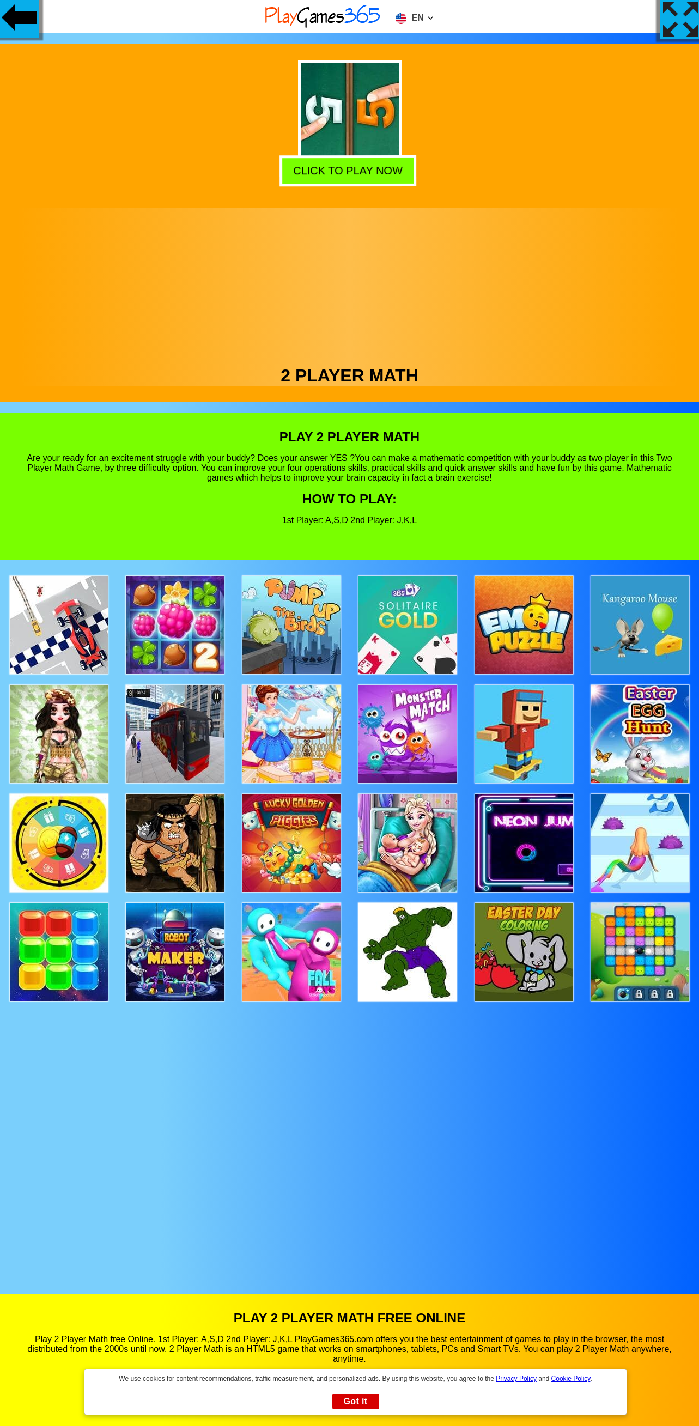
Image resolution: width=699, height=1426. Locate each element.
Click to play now (350, 170)
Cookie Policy (571, 1378)
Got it (355, 1401)
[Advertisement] (350, 284)
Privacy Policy (516, 1378)
